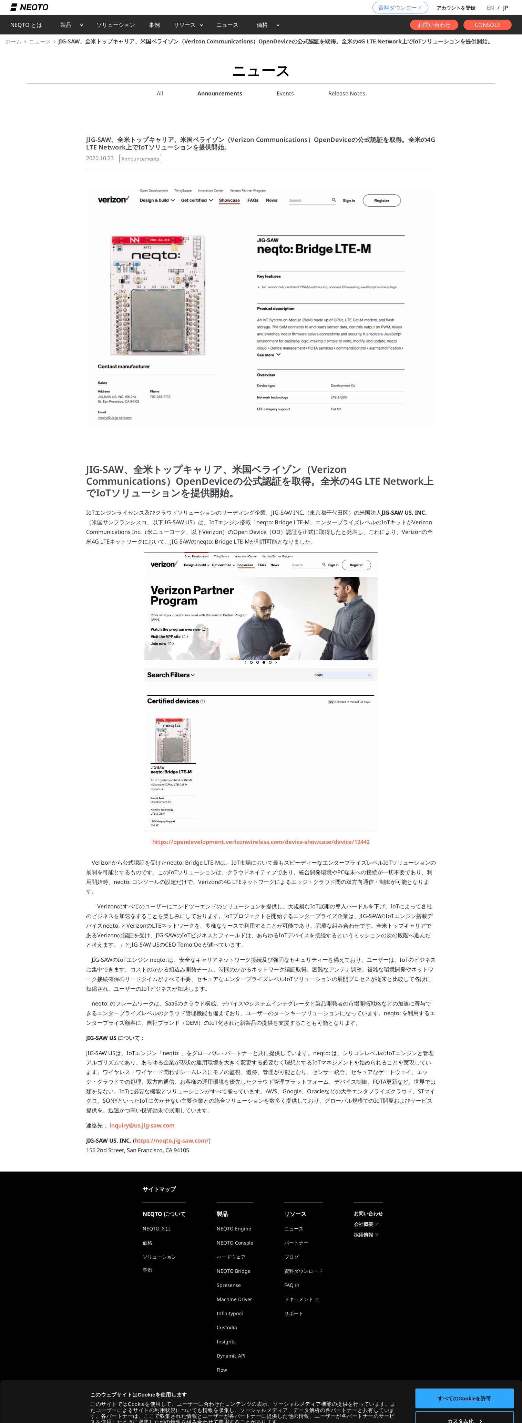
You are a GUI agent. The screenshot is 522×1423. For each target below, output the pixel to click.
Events (285, 93)
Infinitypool (230, 1313)
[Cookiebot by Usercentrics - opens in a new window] (44, 1409)
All (160, 93)
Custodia (227, 1327)
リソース (185, 25)
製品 (65, 25)
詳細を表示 (103, 1401)
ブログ (291, 1257)
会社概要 (363, 1224)
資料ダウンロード (400, 7)
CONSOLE (487, 25)
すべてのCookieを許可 (464, 1359)
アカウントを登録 (456, 7)
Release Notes (346, 93)
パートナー (296, 1242)
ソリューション (115, 25)
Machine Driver (234, 1299)
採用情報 (363, 1234)
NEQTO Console (235, 1242)
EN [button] (490, 7)
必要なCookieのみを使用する (464, 1404)
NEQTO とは (26, 25)
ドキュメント (298, 1299)
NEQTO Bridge (233, 1271)
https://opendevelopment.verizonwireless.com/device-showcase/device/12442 (261, 842)
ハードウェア (231, 1257)
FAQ (289, 1285)
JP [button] (505, 7)
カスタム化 (465, 1382)
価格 (262, 25)
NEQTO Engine (234, 1228)
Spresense (229, 1285)
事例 (154, 25)
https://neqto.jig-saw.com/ (172, 1140)
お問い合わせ (434, 25)
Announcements (219, 93)
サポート (294, 1313)
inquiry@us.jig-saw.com (142, 1125)
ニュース (227, 25)
